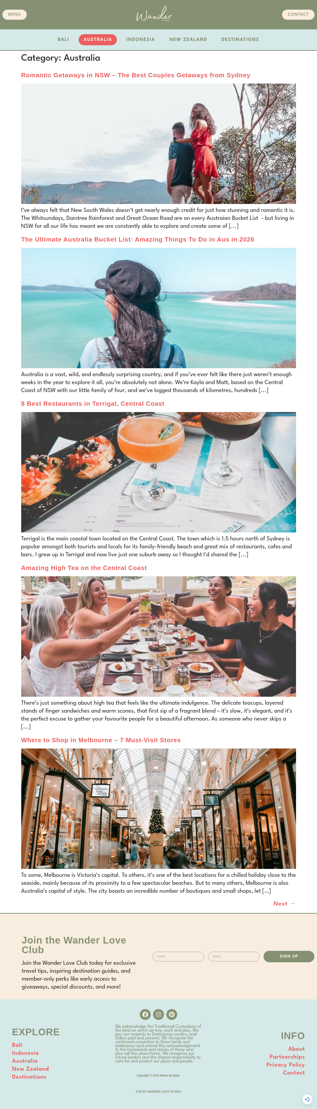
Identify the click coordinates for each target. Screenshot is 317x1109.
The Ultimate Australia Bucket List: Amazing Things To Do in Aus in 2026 (138, 239)
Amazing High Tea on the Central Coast (84, 567)
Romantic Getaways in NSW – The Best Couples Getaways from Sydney (135, 75)
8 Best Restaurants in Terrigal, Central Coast (93, 403)
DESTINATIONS (240, 40)
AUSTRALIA (97, 40)
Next (285, 904)
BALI (63, 40)
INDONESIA (140, 40)
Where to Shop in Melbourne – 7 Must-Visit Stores (101, 740)
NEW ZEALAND (188, 40)
